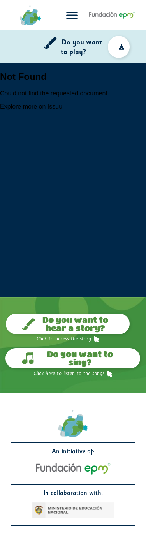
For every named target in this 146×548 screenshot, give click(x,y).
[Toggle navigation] (72, 15)
